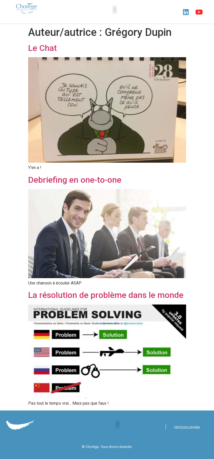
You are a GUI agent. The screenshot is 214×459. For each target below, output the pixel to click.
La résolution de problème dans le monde (105, 295)
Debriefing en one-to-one (74, 180)
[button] (114, 9)
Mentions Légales (187, 427)
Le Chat (42, 48)
